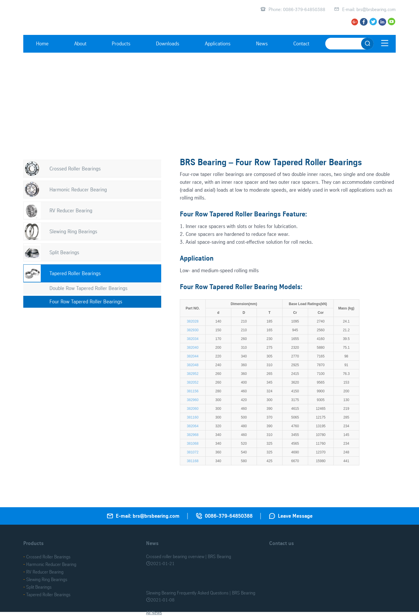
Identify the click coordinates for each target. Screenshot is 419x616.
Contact (301, 43)
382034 (192, 339)
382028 (192, 321)
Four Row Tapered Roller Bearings (85, 301)
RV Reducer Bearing (70, 210)
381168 (192, 461)
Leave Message (295, 516)
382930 (192, 330)
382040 (192, 348)
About (80, 43)
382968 (192, 435)
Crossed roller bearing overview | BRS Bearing (188, 556)
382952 (192, 374)
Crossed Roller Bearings (75, 168)
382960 (192, 400)
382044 (192, 356)
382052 (192, 382)
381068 (192, 443)
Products (121, 43)
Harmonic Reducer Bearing (78, 189)
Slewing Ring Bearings (73, 231)
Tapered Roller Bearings (75, 273)
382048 (192, 365)
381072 (192, 452)
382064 (192, 426)
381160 (192, 417)
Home (42, 43)
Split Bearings (64, 252)
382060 (192, 409)
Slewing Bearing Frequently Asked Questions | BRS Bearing (200, 593)
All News (154, 612)
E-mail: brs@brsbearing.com (369, 9)
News (262, 43)
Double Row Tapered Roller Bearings (88, 288)
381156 (192, 391)
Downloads (167, 43)
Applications (217, 43)
